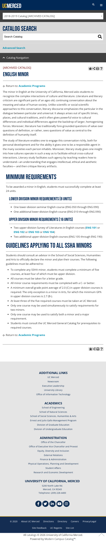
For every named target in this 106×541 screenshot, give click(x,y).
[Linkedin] (52, 504)
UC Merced (53, 377)
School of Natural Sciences (53, 411)
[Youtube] (59, 504)
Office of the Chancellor (53, 442)
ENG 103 (33, 232)
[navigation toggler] (101, 5)
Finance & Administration (53, 459)
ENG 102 (19, 232)
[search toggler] (93, 4)
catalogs (32, 535)
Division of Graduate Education (53, 424)
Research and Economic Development (53, 472)
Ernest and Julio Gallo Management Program (53, 420)
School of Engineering (53, 407)
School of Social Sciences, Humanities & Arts (53, 416)
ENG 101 (91, 227)
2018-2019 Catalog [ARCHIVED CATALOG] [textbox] (29, 16)
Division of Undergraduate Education (53, 429)
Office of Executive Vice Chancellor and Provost (53, 446)
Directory (62, 521)
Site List (70, 527)
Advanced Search (14, 48)
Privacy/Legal (89, 521)
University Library (53, 390)
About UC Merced (30, 521)
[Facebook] (38, 504)
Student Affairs (53, 468)
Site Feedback (39, 527)
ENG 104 (48, 232)
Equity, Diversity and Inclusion (53, 450)
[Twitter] (45, 504)
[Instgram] (66, 504)
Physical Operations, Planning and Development (53, 463)
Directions (48, 521)
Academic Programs (32, 86)
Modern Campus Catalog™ (60, 539)
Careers (75, 521)
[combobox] (53, 16)
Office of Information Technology (53, 394)
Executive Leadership (53, 385)
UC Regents (56, 527)
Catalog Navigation (17, 57)
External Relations (53, 455)
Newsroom (53, 381)
